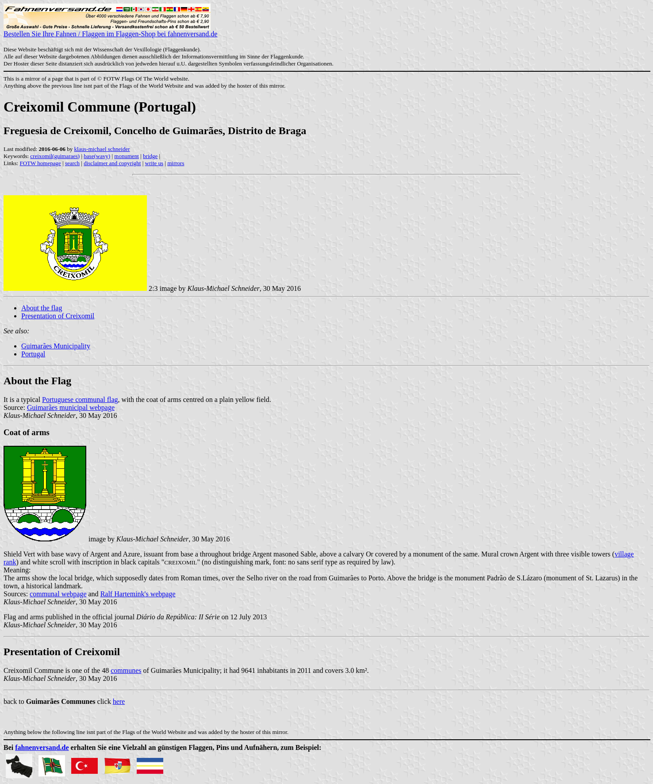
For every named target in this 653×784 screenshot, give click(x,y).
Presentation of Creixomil (57, 316)
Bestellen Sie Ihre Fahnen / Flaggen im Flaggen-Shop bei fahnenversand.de (110, 31)
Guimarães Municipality (55, 346)
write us (154, 163)
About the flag (41, 308)
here (119, 701)
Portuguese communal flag (80, 399)
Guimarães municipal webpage (71, 407)
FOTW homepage (40, 163)
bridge (150, 156)
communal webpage (58, 594)
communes (126, 670)
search (72, 163)
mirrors (175, 163)
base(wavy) (97, 156)
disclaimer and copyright (112, 163)
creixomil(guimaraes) (55, 156)
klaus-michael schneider (102, 149)
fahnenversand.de (42, 747)
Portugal (33, 354)
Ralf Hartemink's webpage (138, 594)
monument (126, 156)
